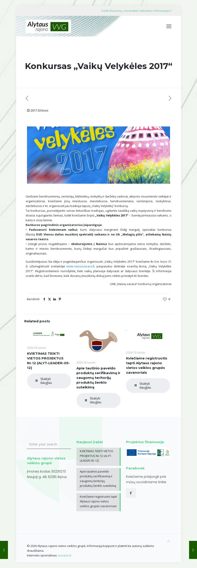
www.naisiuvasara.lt (80, 266)
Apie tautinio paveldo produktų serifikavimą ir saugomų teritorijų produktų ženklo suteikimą (98, 377)
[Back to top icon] (168, 541)
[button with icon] (131, 493)
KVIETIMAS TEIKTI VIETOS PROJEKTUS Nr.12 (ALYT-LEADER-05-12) (96, 456)
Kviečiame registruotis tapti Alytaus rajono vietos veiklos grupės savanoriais (98, 501)
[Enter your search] (49, 444)
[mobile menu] (169, 26)
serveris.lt (64, 555)
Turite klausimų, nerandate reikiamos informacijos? (136, 11)
